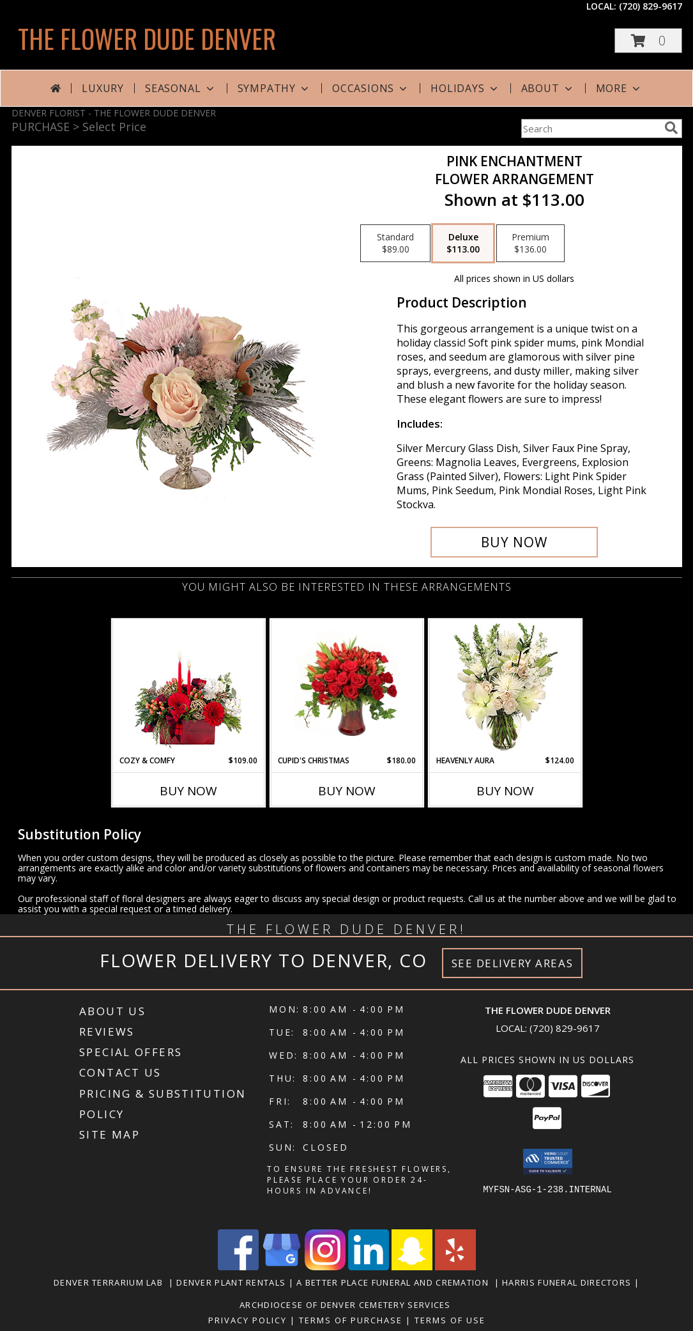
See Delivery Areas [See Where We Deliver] (513, 963)
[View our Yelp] (455, 1267)
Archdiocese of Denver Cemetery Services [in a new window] (346, 1305)
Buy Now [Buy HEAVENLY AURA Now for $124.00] (505, 790)
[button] (648, 40)
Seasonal (180, 88)
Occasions (370, 88)
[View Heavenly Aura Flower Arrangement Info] (505, 687)
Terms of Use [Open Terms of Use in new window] (450, 1320)
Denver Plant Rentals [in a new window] (232, 1282)
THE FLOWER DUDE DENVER (147, 38)
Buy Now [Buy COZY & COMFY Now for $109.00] (188, 790)
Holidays (464, 88)
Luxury (103, 88)
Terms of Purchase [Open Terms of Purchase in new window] (350, 1320)
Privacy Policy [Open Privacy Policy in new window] (247, 1320)
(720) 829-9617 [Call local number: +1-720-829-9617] (650, 6)
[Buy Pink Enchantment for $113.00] (514, 542)
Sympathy (274, 88)
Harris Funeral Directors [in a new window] (568, 1282)
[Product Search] (590, 128)
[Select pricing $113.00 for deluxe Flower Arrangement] (463, 243)
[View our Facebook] (238, 1267)
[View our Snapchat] (412, 1267)
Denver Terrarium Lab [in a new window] (111, 1282)
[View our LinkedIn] (368, 1267)
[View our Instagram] (325, 1267)
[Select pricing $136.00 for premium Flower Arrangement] (530, 243)
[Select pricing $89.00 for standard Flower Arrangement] (395, 243)
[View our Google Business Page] (281, 1267)
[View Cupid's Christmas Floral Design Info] (346, 687)
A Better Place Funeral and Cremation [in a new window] (395, 1282)
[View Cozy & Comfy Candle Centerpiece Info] (188, 687)
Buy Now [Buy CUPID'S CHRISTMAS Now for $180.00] (347, 790)
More (619, 88)
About (548, 88)
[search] (671, 128)
